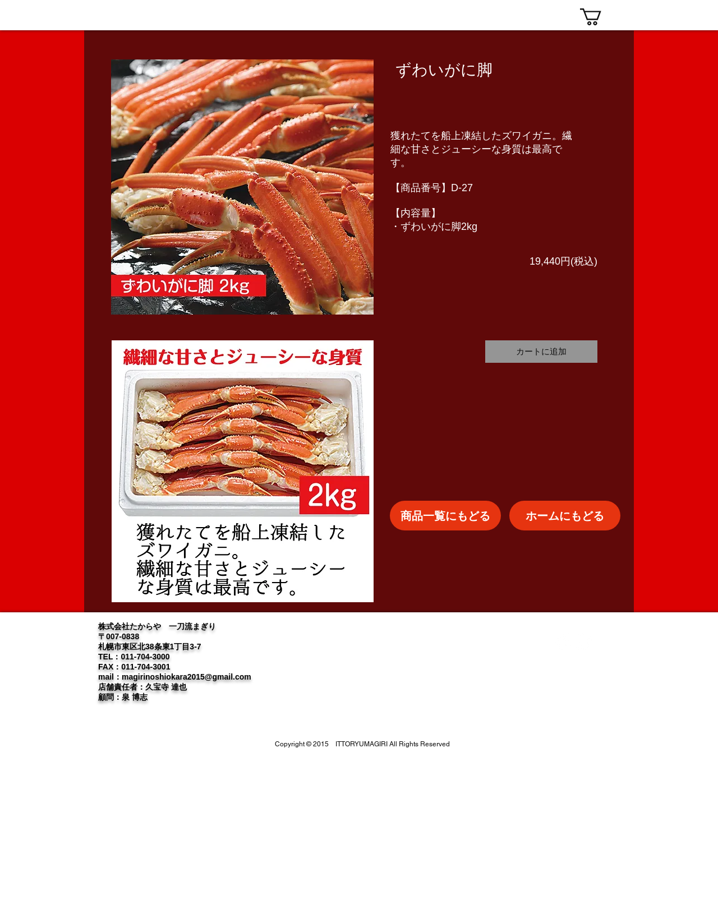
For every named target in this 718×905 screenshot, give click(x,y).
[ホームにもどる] (564, 515)
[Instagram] (583, 641)
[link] (601, 16)
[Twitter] (563, 641)
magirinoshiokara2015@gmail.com (186, 676)
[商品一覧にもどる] (445, 515)
